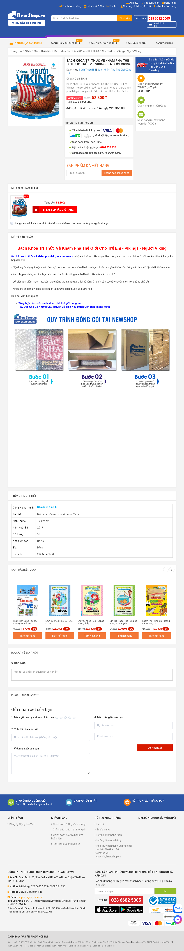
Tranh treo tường (71, 6)
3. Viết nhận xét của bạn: (25, 748)
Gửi (165, 891)
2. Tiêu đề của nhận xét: (25, 729)
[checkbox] (59, 223)
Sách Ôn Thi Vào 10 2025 (103, 43)
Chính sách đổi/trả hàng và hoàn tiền (67, 836)
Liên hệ (100, 824)
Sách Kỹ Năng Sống (81, 942)
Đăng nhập (169, 2)
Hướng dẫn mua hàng (108, 840)
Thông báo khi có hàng (116, 172)
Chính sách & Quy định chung (69, 824)
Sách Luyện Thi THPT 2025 (65, 43)
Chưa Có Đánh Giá (76, 78)
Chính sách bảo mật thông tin (69, 829)
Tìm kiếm (124, 18)
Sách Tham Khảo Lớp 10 (49, 942)
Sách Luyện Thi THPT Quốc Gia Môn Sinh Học (29, 946)
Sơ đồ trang (103, 829)
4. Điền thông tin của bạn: (109, 717)
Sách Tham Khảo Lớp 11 (104, 946)
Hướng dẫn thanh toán (109, 834)
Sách (28, 51)
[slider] (66, 718)
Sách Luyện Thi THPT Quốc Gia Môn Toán (111, 942)
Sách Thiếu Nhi (164, 43)
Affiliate (132, 2)
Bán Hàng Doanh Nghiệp (66, 843)
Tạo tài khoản (150, 2)
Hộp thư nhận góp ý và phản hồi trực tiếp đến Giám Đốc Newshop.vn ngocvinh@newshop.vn (113, 851)
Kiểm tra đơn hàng (166, 6)
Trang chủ (16, 51)
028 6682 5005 (159, 18)
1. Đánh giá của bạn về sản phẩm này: (33, 717)
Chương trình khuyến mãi (137, 6)
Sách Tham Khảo (59, 946)
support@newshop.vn (31, 897)
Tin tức (114, 6)
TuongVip (66, 942)
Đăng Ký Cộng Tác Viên (22, 824)
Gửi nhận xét (155, 747)
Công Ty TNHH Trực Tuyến (150, 87)
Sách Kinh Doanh (136, 43)
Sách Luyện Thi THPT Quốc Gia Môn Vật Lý (152, 942)
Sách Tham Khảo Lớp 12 (80, 946)
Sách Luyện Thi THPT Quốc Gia (22, 942)
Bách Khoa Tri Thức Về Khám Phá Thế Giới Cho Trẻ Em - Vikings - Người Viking (97, 51)
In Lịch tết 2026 (95, 6)
